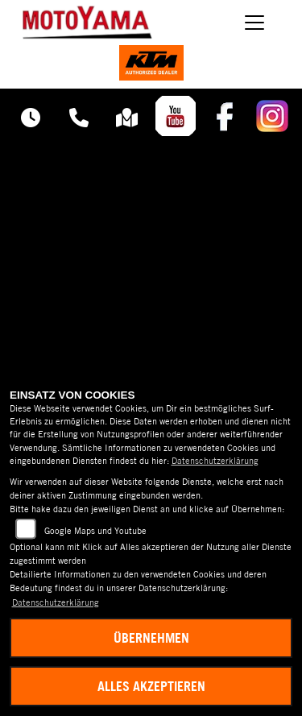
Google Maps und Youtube (95, 530)
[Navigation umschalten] (255, 22)
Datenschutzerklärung (215, 460)
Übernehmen (151, 638)
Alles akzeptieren (151, 686)
